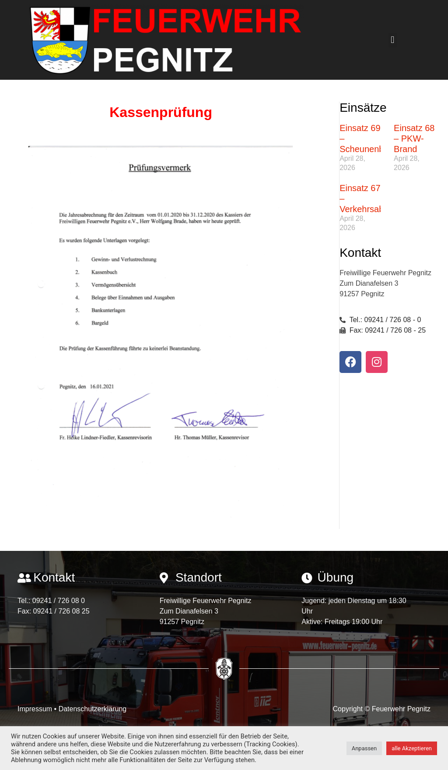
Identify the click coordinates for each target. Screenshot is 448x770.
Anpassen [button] (364, 748)
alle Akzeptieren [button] (412, 748)
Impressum (36, 709)
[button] (392, 40)
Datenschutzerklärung (93, 709)
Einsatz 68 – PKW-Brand (414, 138)
